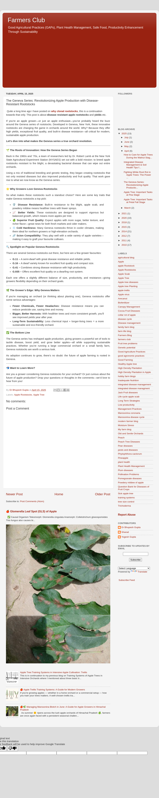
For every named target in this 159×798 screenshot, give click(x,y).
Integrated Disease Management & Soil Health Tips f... (135, 165)
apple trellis (124, 290)
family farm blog (126, 327)
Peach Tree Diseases (129, 441)
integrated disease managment (134, 388)
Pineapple (123, 458)
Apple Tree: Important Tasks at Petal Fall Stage (138, 200)
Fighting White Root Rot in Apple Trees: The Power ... (137, 175)
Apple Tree (38, 394)
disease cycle (125, 319)
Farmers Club (26, 20)
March (127, 208)
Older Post (102, 494)
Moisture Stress (126, 425)
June (127, 142)
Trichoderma (124, 505)
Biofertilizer (123, 302)
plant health (124, 462)
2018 (124, 222)
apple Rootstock (126, 265)
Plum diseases (125, 470)
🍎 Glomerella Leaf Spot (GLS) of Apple (31, 511)
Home (59, 494)
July (126, 137)
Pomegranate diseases (130, 478)
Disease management (129, 323)
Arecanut (122, 298)
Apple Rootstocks (23, 394)
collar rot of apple (127, 315)
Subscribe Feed (127, 580)
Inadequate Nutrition (128, 380)
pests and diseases (128, 450)
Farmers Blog (125, 335)
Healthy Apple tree (127, 364)
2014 (124, 231)
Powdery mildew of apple (131, 482)
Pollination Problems (128, 474)
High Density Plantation (130, 368)
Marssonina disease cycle (131, 417)
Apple (121, 261)
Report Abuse (127, 514)
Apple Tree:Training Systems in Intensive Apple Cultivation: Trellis (53, 672)
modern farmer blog (128, 421)
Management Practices (130, 409)
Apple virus (123, 294)
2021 (124, 213)
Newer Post (14, 494)
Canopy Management (129, 306)
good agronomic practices (131, 355)
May (126, 146)
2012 (124, 236)
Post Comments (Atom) (32, 501)
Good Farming (125, 360)
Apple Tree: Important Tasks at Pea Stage (138, 193)
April (127, 151)
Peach (121, 437)
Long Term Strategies (129, 400)
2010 (124, 245)
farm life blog (124, 331)
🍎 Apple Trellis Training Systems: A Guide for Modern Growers (52, 689)
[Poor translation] (12, 748)
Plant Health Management (131, 466)
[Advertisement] (79, 59)
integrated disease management (134, 384)
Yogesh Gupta (128, 537)
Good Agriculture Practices (131, 351)
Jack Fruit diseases (128, 392)
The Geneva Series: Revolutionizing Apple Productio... (136, 185)
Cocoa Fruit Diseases (129, 311)
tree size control (126, 501)
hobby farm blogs (127, 376)
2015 (124, 227)
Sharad (125, 532)
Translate (139, 571)
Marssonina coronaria (129, 413)
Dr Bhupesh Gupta (131, 527)
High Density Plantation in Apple (134, 372)
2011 (124, 240)
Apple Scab (124, 274)
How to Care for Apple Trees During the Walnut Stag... (138, 156)
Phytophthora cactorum (130, 454)
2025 (124, 133)
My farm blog (124, 429)
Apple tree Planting (127, 286)
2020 (124, 218)
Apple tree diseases (128, 282)
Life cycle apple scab (128, 396)
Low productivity (126, 405)
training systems (126, 497)
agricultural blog (126, 257)
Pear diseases (125, 446)
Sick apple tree (125, 493)
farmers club (124, 339)
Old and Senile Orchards (130, 433)
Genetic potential (126, 347)
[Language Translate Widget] (134, 568)
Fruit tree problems (127, 343)
